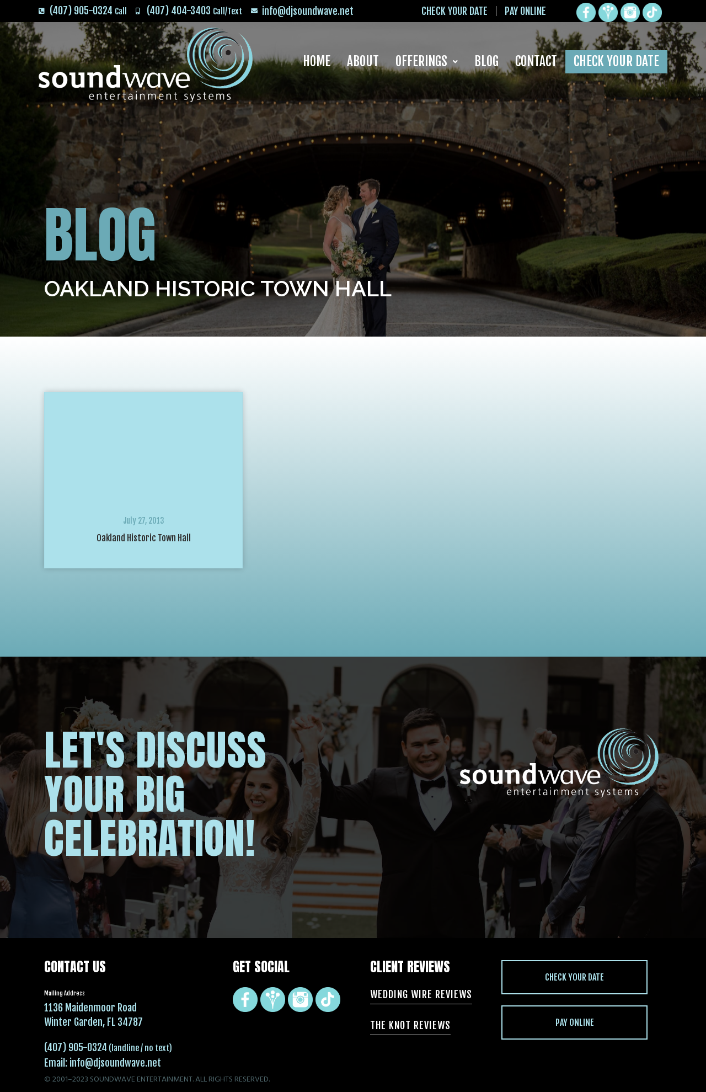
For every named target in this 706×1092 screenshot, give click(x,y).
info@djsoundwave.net (115, 1063)
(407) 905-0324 (75, 1047)
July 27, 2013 (143, 520)
